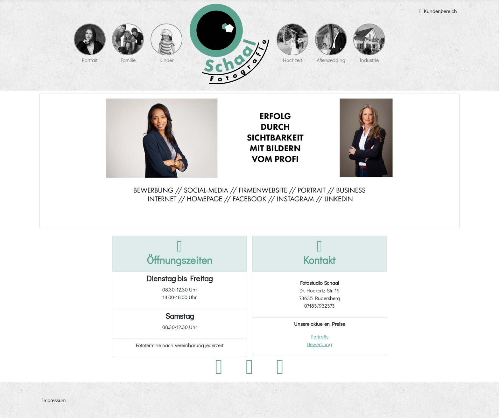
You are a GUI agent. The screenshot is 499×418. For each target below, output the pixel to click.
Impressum (54, 400)
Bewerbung (319, 344)
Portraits (319, 336)
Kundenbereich (437, 11)
